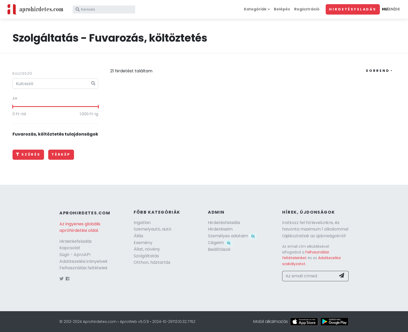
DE (397, 9)
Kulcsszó (22, 73)
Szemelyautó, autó (152, 229)
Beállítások (219, 249)
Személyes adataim (232, 236)
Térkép (61, 154)
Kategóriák (255, 9)
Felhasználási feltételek (83, 268)
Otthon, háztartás (152, 262)
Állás (138, 236)
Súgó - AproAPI (74, 255)
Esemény (143, 243)
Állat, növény (147, 249)
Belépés (282, 9)
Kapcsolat (69, 248)
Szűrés (28, 154)
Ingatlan (142, 223)
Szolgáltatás (146, 256)
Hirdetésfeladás (352, 9)
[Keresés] (104, 9)
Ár (15, 98)
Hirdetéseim (220, 229)
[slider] (12, 106)
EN (391, 9)
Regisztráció (306, 9)
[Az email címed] (309, 276)
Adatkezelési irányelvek (83, 261)
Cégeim (220, 243)
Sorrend (378, 70)
